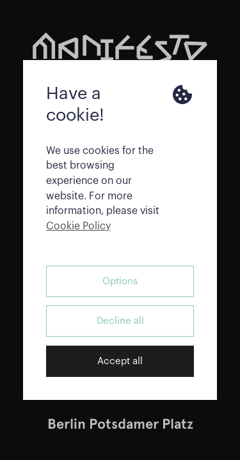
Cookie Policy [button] (78, 226)
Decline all (120, 321)
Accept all (120, 361)
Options (120, 281)
